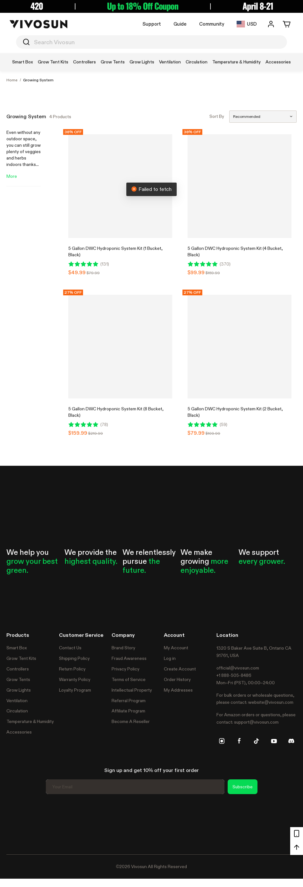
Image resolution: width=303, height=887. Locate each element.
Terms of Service (129, 679)
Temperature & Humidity (30, 721)
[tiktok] (256, 740)
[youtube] (273, 740)
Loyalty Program (75, 690)
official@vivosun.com (237, 667)
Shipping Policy (74, 658)
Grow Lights (18, 690)
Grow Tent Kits (21, 658)
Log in (170, 658)
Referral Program (129, 700)
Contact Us (70, 647)
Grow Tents (18, 679)
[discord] (291, 740)
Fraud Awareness (129, 658)
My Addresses (178, 690)
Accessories (19, 732)
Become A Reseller (131, 721)
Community (211, 24)
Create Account (180, 668)
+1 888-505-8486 (233, 675)
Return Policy (72, 668)
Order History (177, 679)
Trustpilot (16, 823)
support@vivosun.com (256, 722)
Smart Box (16, 647)
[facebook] (239, 740)
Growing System (38, 80)
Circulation (17, 710)
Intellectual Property (132, 690)
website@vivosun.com (270, 702)
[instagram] (221, 740)
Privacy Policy (125, 668)
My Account (176, 647)
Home (12, 80)
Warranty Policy (74, 679)
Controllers (17, 668)
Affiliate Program (128, 710)
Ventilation (17, 700)
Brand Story (123, 647)
